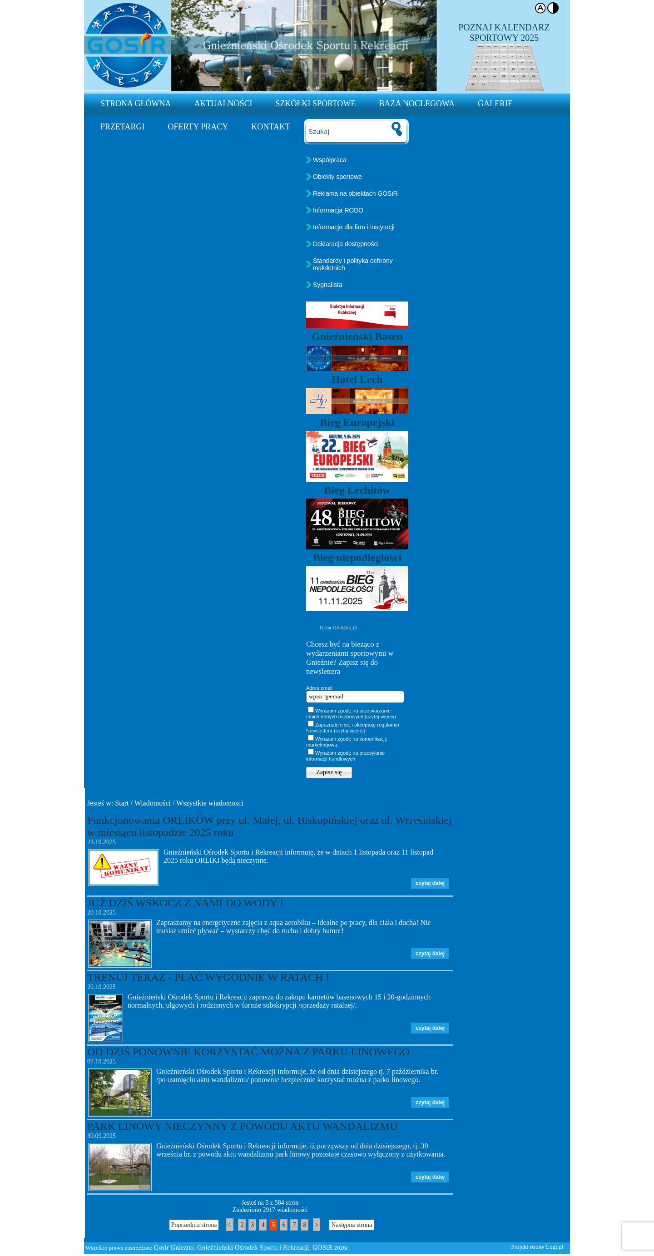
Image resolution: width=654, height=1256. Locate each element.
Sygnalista (327, 284)
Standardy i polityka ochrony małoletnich (353, 264)
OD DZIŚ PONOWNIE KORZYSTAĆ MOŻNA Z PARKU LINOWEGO (248, 1052)
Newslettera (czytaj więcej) (335, 730)
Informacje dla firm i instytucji (354, 227)
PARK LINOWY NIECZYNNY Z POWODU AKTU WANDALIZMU (242, 1126)
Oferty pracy (198, 126)
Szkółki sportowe (316, 103)
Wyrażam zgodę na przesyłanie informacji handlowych (345, 756)
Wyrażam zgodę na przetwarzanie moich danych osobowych (351, 713)
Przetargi (122, 126)
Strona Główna (135, 103)
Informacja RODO (338, 210)
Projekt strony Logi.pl (537, 1246)
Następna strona (351, 1224)
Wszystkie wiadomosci (209, 803)
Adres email (319, 688)
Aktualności (223, 103)
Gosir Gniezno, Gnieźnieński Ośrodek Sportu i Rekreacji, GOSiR (243, 1247)
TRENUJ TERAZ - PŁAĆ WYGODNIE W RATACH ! (208, 977)
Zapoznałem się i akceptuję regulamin (352, 727)
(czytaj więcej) (380, 716)
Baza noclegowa (417, 103)
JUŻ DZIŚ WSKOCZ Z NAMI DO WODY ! (185, 903)
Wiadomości (152, 803)
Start (122, 803)
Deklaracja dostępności (346, 243)
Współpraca (330, 159)
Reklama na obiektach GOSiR (355, 193)
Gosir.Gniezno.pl (338, 627)
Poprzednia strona (194, 1224)
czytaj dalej (430, 883)
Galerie (495, 103)
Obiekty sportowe (337, 176)
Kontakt (270, 126)
